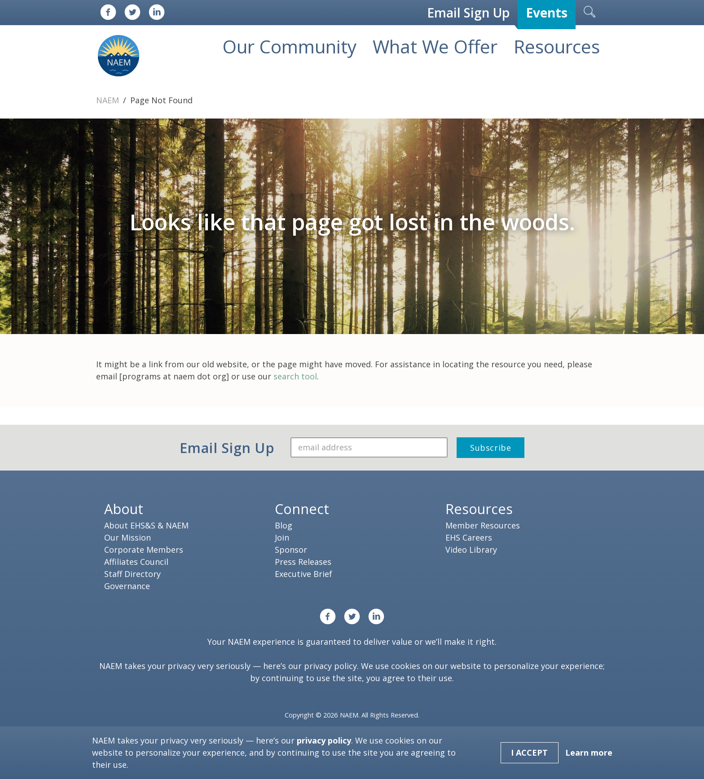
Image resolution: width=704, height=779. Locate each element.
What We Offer (435, 46)
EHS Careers (468, 537)
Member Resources (482, 525)
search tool (295, 376)
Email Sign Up (468, 12)
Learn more (588, 752)
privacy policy (330, 665)
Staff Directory (132, 573)
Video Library (471, 549)
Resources (557, 46)
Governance (127, 586)
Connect (302, 508)
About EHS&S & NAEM (146, 525)
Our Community (289, 46)
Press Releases (303, 561)
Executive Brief (303, 573)
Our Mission (127, 537)
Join (282, 537)
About (123, 508)
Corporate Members (143, 549)
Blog (283, 525)
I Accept (529, 752)
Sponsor (291, 549)
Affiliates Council (136, 561)
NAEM (108, 100)
